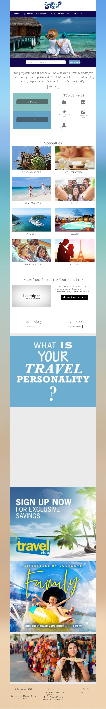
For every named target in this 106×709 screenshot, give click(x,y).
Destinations (41, 13)
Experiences (28, 13)
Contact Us (77, 13)
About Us (23, 692)
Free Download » (74, 327)
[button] (12, 37)
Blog (53, 13)
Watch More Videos (74, 297)
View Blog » (31, 327)
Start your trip (74, 62)
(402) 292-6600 (54, 695)
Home (16, 13)
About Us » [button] (53, 87)
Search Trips (63, 13)
